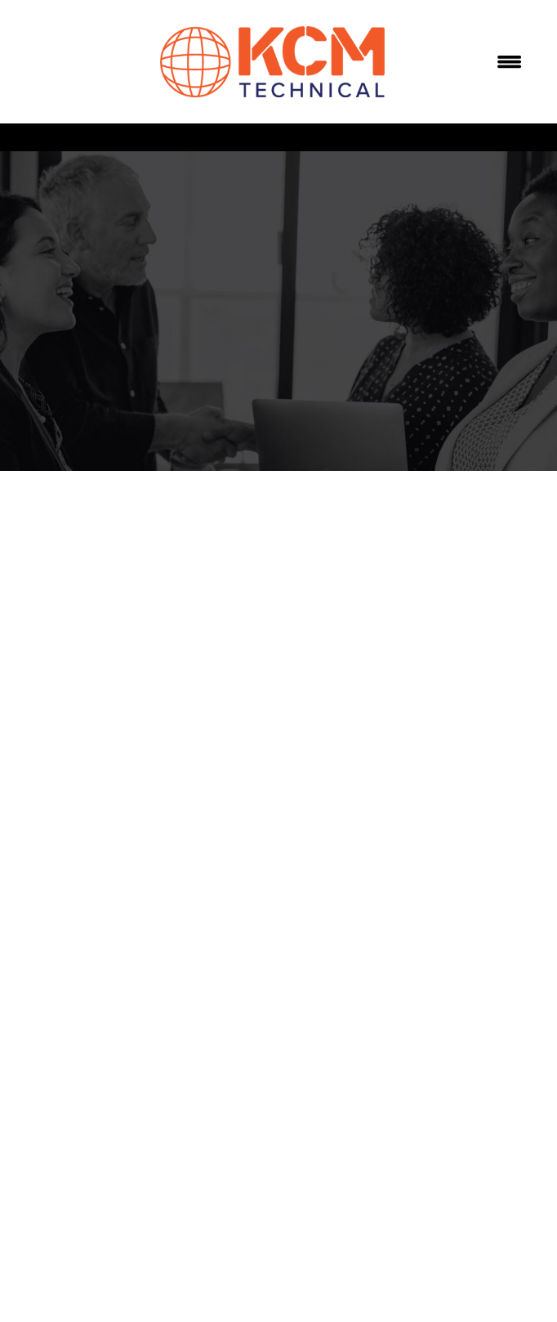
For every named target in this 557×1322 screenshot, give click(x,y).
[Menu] (509, 62)
